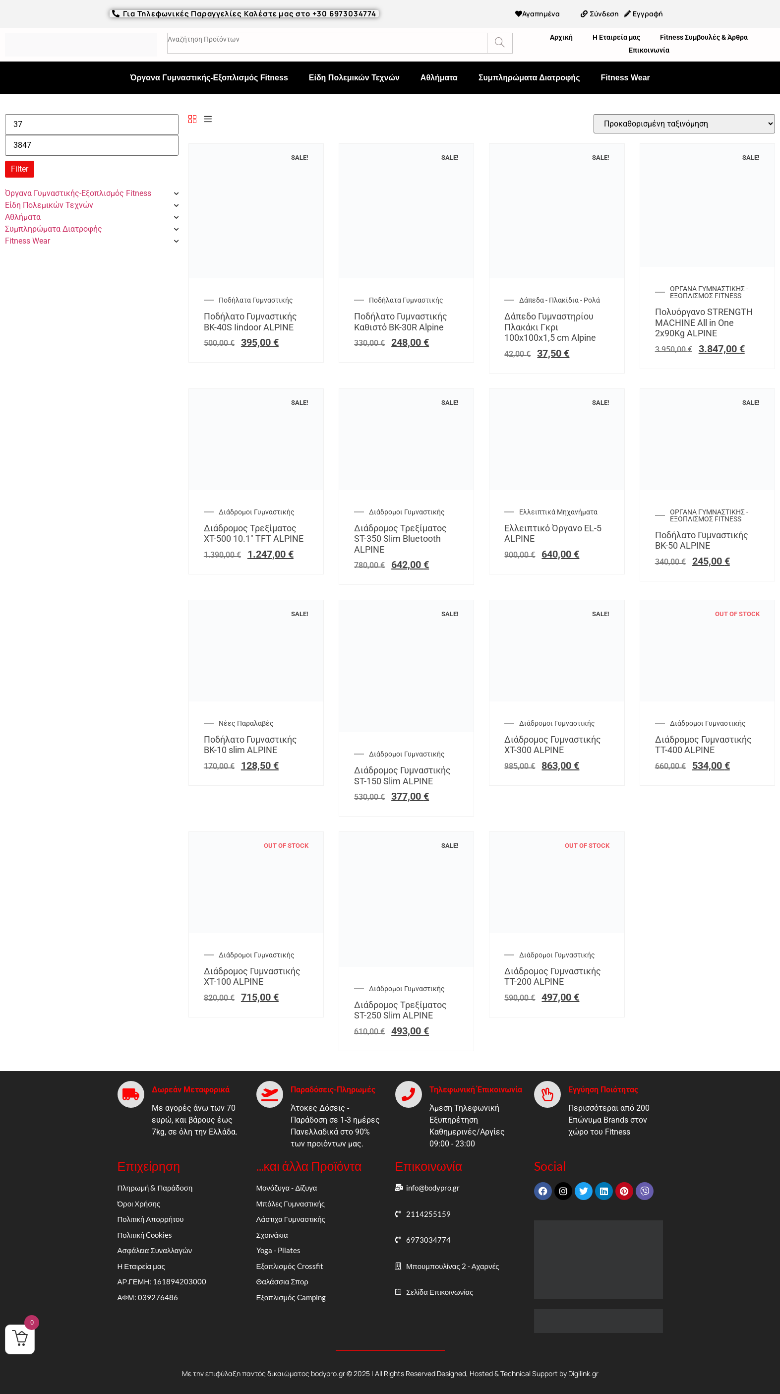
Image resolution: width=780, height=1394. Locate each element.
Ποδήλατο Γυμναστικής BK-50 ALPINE (701, 540)
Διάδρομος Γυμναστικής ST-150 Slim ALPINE (402, 775)
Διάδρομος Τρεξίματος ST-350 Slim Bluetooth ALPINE (400, 539)
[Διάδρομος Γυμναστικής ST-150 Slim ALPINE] (406, 729)
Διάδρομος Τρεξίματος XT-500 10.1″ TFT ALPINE (253, 533)
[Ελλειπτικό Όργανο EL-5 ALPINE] (556, 487)
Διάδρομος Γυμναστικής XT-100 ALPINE (252, 976)
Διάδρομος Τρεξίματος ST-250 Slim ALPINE (400, 1010)
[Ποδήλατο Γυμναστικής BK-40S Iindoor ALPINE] (256, 275)
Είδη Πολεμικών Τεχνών (354, 77)
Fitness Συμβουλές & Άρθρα (704, 37)
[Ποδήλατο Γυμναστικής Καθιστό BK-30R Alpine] (406, 275)
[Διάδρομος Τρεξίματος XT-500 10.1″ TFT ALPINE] (256, 487)
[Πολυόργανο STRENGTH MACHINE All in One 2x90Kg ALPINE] (707, 264)
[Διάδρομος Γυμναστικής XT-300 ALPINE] (556, 698)
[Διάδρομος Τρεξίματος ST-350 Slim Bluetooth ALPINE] (406, 487)
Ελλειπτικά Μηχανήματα (558, 511)
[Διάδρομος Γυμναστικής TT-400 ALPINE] (707, 698)
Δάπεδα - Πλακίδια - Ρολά (559, 300)
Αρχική (561, 37)
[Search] (499, 43)
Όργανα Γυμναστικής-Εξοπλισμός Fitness (209, 77)
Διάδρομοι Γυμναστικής (257, 511)
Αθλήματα (439, 77)
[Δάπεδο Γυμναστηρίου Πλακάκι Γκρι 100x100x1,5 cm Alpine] (556, 275)
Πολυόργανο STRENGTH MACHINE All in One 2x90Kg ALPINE (704, 322)
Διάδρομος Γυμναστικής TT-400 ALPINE (703, 745)
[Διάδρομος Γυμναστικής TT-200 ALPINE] (556, 930)
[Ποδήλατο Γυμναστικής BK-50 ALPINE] (707, 487)
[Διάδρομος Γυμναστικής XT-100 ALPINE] (256, 930)
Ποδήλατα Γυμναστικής (256, 300)
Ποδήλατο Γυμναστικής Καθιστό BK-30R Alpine (400, 321)
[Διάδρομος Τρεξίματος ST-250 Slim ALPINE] (406, 964)
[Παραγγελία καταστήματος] (684, 123)
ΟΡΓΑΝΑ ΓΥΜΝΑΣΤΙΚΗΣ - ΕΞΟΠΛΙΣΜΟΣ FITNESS (709, 292)
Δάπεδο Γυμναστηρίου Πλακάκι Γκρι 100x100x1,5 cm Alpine (550, 327)
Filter (19, 169)
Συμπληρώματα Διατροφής (529, 77)
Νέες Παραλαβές (246, 723)
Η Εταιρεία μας (616, 37)
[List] (208, 120)
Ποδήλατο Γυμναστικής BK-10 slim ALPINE (250, 745)
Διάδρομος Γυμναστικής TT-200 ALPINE (552, 976)
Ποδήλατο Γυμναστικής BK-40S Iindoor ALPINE (250, 321)
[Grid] (192, 120)
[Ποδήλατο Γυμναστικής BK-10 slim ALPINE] (256, 698)
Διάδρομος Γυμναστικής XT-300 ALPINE (552, 745)
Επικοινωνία (649, 50)
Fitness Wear (625, 77)
